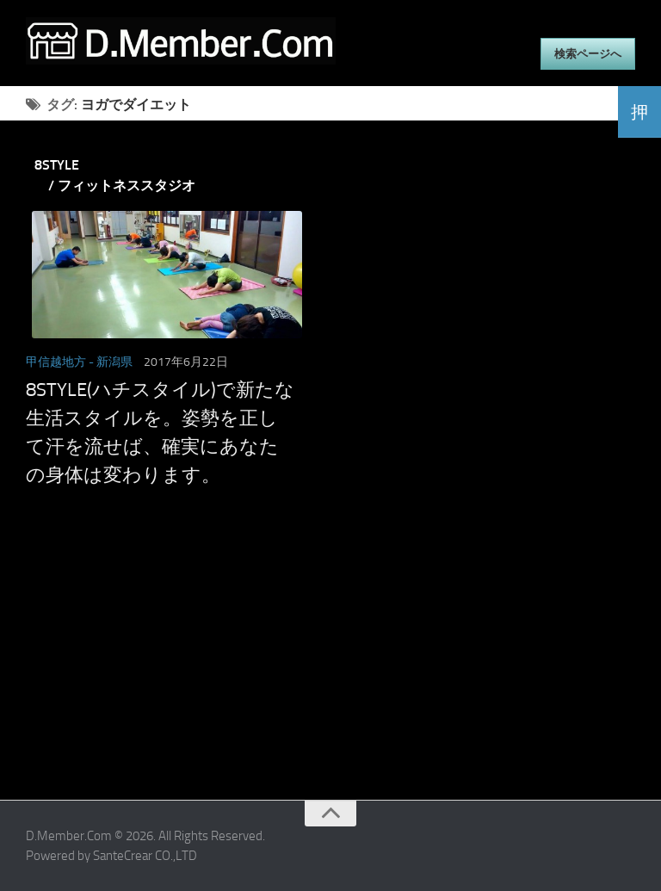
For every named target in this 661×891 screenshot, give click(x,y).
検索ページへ (587, 53)
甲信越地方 (56, 362)
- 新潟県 (111, 362)
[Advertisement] (309, 679)
